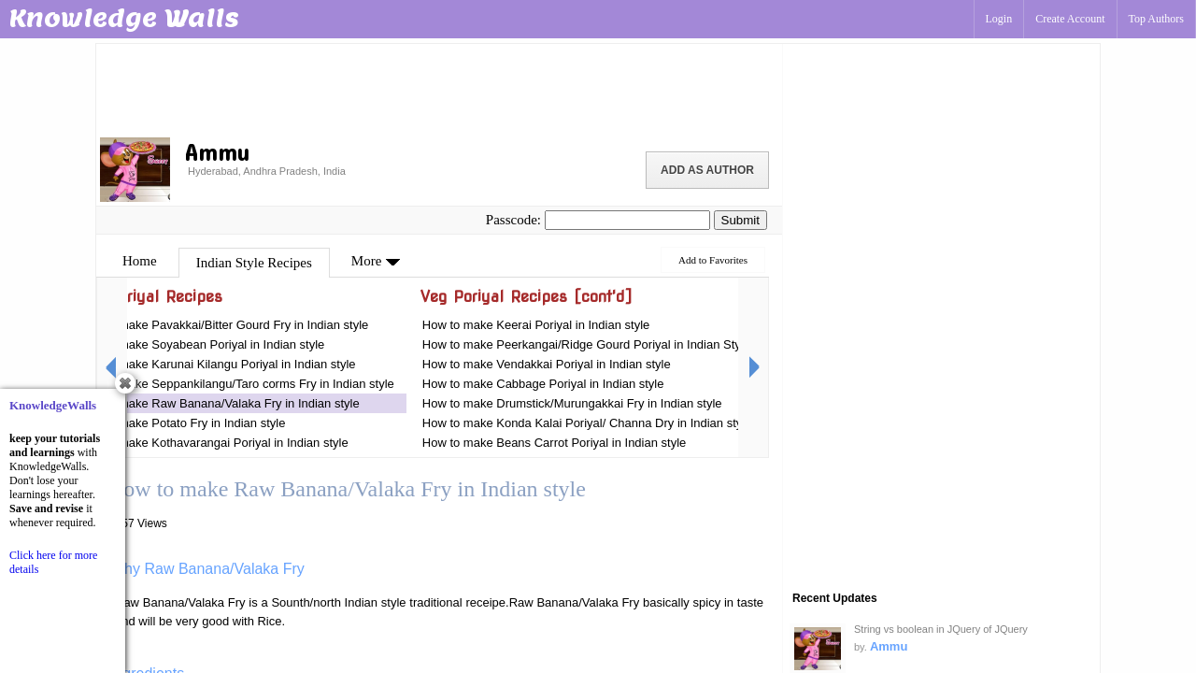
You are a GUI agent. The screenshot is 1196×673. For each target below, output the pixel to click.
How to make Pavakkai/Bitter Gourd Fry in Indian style (223, 325)
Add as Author (707, 170)
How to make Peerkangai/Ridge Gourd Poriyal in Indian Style (586, 344)
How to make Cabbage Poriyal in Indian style (543, 384)
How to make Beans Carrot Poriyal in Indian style (554, 443)
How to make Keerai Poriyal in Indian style (536, 325)
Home (139, 260)
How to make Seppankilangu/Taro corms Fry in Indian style (236, 384)
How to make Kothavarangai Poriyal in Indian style (213, 443)
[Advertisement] (439, 89)
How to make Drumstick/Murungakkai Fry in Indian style (572, 403)
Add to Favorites (713, 259)
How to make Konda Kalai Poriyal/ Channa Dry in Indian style (587, 423)
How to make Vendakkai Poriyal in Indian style (546, 364)
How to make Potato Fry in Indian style (182, 423)
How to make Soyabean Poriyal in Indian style (201, 344)
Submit (740, 220)
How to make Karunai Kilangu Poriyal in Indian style (217, 364)
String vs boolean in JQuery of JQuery (941, 629)
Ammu (888, 646)
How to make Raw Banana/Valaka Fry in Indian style (219, 403)
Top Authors (1157, 18)
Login (999, 18)
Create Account (1069, 18)
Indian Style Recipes (254, 262)
